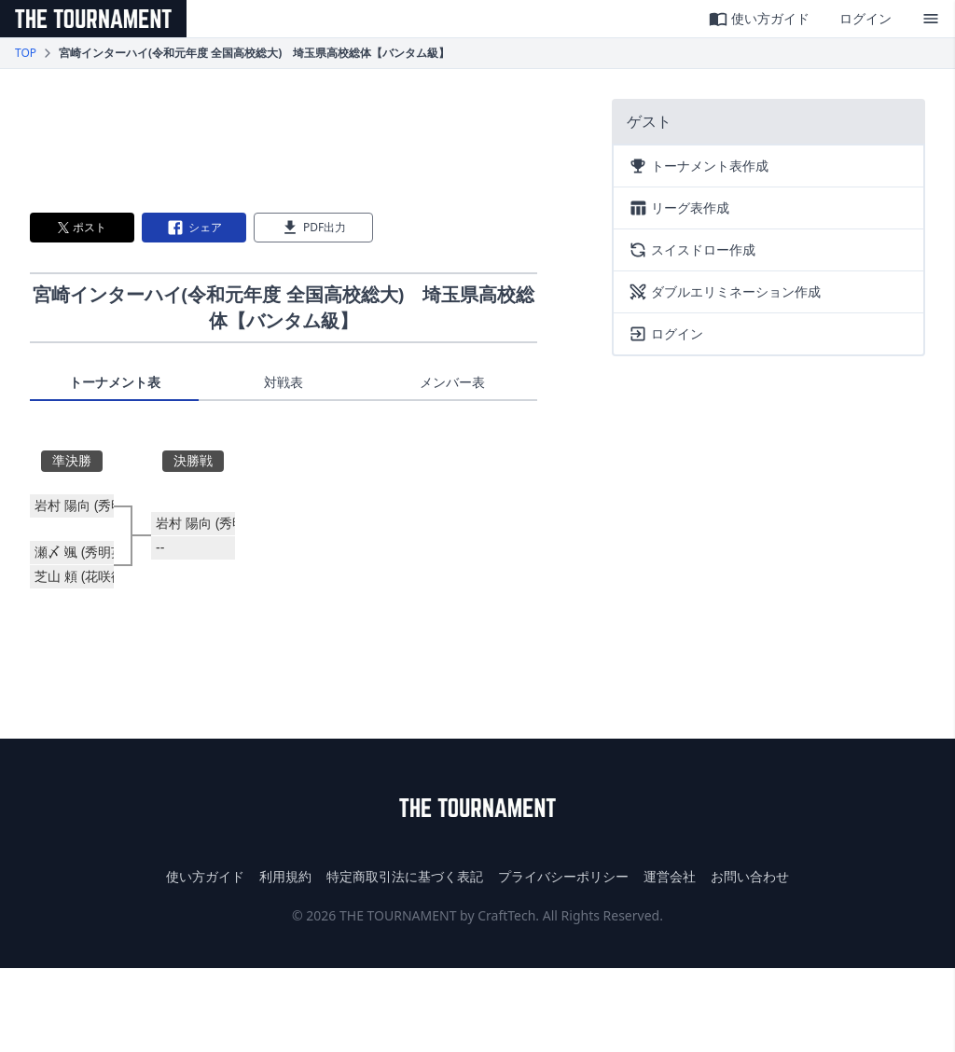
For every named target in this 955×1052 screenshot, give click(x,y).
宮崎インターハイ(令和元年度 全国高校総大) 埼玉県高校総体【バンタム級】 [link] (254, 53)
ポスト (82, 227)
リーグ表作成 (679, 208)
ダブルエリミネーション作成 (725, 292)
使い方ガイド (759, 18)
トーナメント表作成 (698, 166)
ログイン (865, 18)
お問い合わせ (750, 876)
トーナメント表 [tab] (114, 382)
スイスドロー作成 (692, 250)
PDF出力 (313, 227)
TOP (25, 53)
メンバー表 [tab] (452, 382)
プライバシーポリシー (563, 876)
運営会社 (670, 876)
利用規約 (285, 876)
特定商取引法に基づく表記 (404, 876)
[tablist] (283, 387)
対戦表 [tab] (283, 382)
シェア (194, 227)
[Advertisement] (283, 141)
